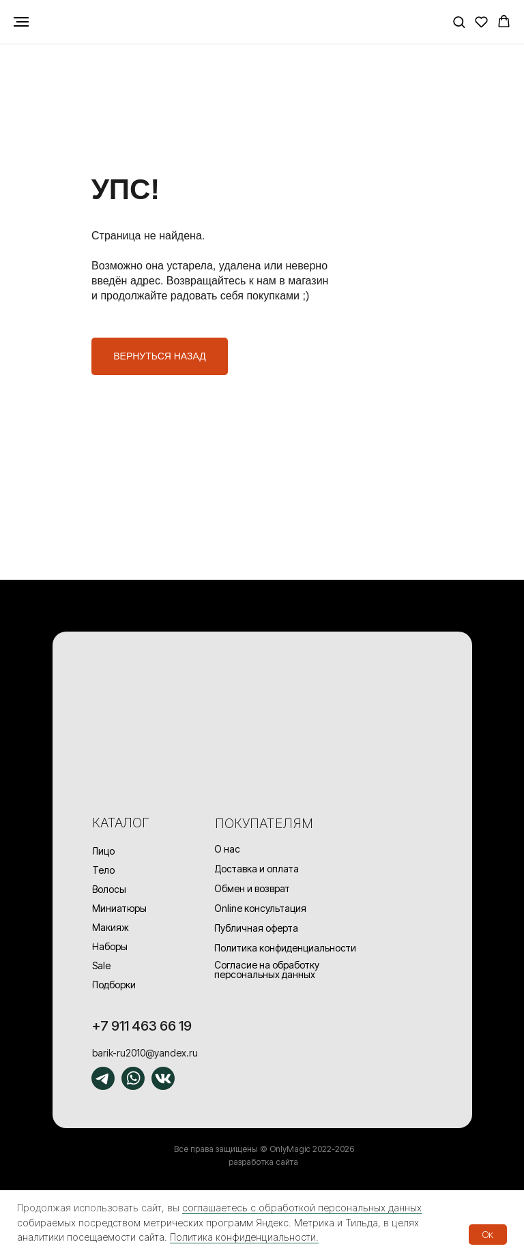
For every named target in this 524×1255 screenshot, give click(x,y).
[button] (458, 21)
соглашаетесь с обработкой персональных (285, 1207)
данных (405, 1207)
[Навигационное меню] (21, 22)
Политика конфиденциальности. (244, 1237)
